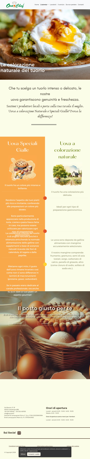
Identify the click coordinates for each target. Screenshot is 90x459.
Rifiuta (23, 454)
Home (37, 4)
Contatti (81, 4)
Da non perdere (71, 4)
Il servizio (61, 4)
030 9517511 (45, 323)
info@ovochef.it (17, 323)
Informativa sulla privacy (45, 446)
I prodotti (53, 4)
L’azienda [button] (43, 4)
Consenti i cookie (33, 454)
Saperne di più (33, 451)
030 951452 (73, 323)
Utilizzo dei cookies (73, 446)
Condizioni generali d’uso (17, 446)
